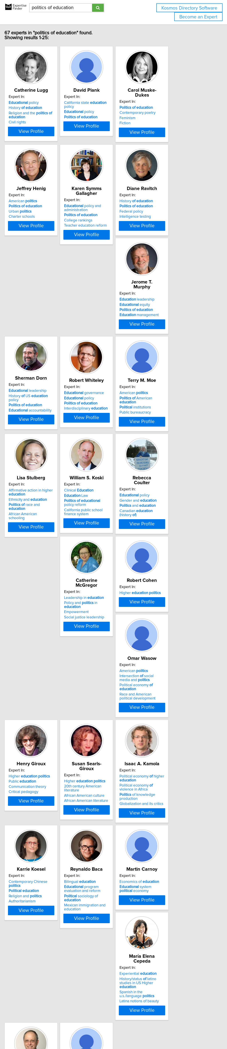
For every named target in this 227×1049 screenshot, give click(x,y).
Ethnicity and (103, 436)
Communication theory (103, 650)
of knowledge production (45, 764)
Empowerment (96, 543)
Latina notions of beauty (104, 875)
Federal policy (162, 224)
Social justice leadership (104, 548)
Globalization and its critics (40, 769)
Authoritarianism (98, 761)
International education (37, 982)
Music (164, 857)
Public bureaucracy (33, 442)
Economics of (37, 852)
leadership (35, 320)
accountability (105, 334)
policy (33, 108)
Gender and (36, 538)
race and (108, 441)
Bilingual (166, 746)
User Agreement (172, 1033)
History (34, 113)
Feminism (159, 118)
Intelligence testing (166, 229)
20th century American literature (177, 644)
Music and (165, 852)
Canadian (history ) (43, 548)
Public (98, 644)
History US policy (109, 323)
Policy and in (109, 538)
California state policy (110, 108)
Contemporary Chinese (110, 746)
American (32, 214)
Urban (29, 224)
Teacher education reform (105, 233)
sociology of (176, 760)
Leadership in (104, 533)
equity (33, 325)
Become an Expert (198, 17)
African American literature (173, 655)
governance (171, 320)
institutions (33, 437)
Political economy (43, 654)
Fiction (156, 123)
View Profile (46, 140)
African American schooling (106, 446)
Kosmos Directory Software (189, 8)
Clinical (165, 427)
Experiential (102, 852)
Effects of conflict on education (43, 977)
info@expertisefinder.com (115, 1033)
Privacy (152, 1033)
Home (140, 1033)
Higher (171, 533)
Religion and (100, 756)
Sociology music (166, 862)
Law (163, 432)
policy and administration (102, 216)
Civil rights (26, 127)
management (37, 336)
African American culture (171, 650)
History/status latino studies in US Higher (111, 859)
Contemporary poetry (169, 113)
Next (126, 1011)
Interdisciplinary (172, 336)
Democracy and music (178, 867)
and (36, 543)
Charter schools (31, 229)
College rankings (98, 228)
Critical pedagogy (99, 655)
